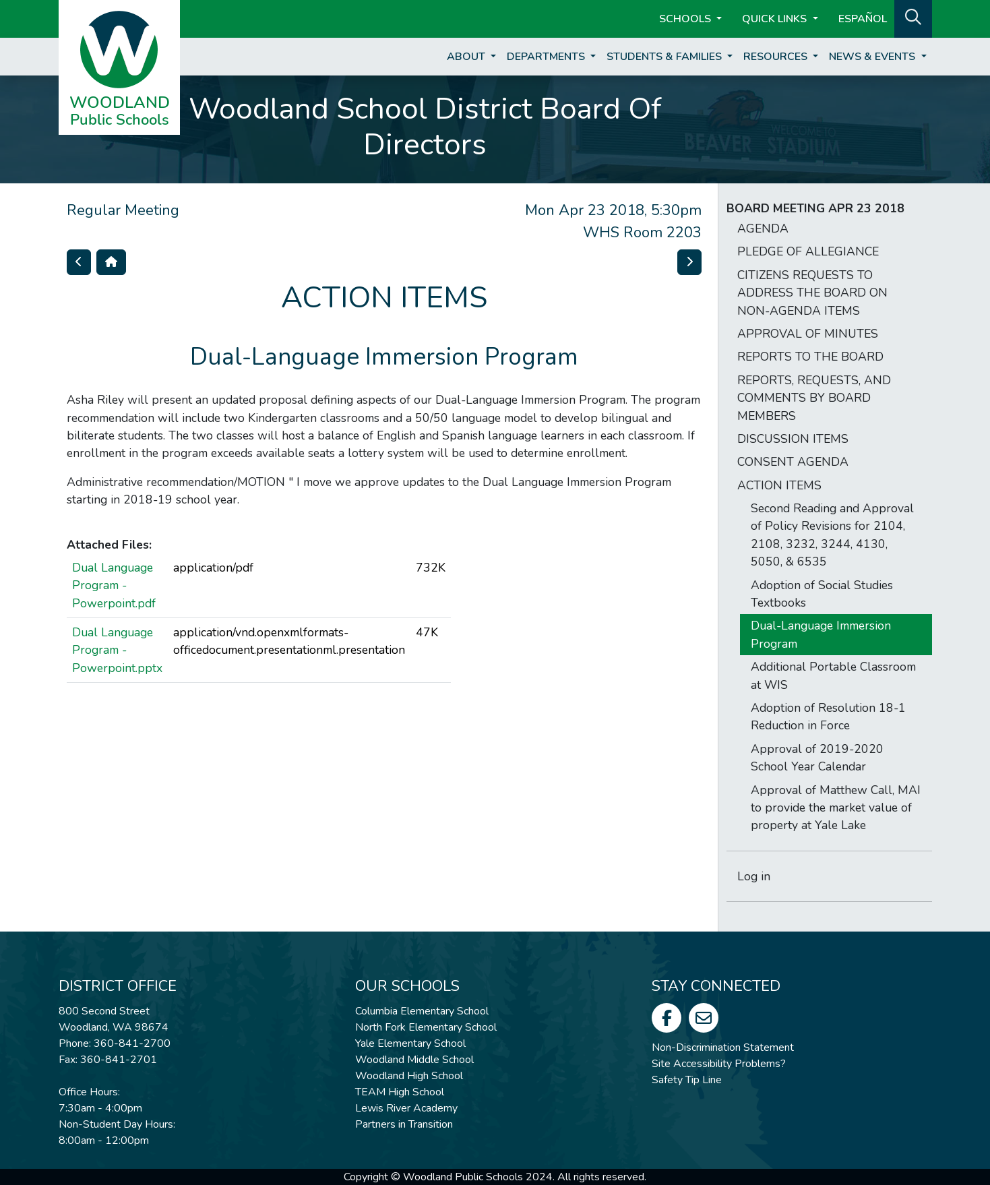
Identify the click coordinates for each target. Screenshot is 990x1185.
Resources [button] (776, 56)
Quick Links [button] (775, 18)
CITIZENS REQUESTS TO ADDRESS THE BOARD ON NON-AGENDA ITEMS (812, 293)
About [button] (467, 56)
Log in (753, 876)
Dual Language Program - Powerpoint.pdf (114, 585)
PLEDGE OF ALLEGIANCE (808, 251)
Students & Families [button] (665, 56)
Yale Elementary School (410, 1043)
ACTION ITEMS (779, 485)
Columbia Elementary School (422, 1011)
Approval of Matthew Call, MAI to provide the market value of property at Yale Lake (836, 808)
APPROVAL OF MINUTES (807, 334)
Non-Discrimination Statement (723, 1047)
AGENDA (762, 228)
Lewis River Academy (406, 1108)
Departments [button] (547, 56)
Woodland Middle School (414, 1059)
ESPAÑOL (862, 18)
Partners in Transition (404, 1124)
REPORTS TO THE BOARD (810, 356)
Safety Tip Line (687, 1079)
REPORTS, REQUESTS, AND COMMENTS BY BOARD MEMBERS (814, 398)
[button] (913, 17)
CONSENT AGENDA (792, 462)
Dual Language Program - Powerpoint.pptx (117, 650)
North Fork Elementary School (426, 1027)
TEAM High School (399, 1092)
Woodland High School (409, 1075)
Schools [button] (686, 18)
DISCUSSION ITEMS (792, 439)
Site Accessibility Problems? (719, 1063)
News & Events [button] (873, 56)
